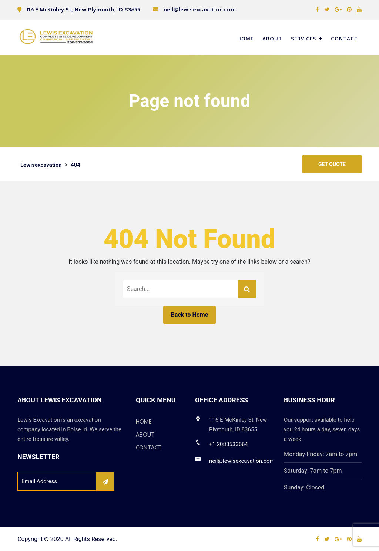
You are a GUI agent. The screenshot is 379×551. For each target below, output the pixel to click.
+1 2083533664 (228, 444)
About (272, 39)
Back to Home (189, 314)
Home (245, 39)
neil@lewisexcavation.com (242, 461)
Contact (344, 39)
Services (303, 39)
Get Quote (332, 164)
